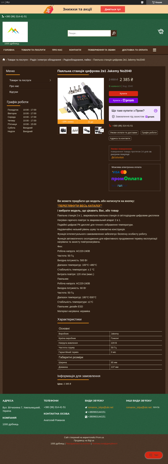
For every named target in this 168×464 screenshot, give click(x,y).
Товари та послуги (33, 50)
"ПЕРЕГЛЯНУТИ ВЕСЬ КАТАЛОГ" (79, 205)
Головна (8, 50)
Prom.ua (100, 437)
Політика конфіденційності (104, 443)
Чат (153, 455)
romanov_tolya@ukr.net (100, 407)
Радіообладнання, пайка (77, 59)
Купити (123, 93)
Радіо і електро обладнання (45, 59)
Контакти (75, 50)
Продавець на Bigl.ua (84, 440)
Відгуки (13, 91)
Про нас (57, 50)
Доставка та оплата (135, 50)
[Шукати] (114, 33)
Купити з (123, 100)
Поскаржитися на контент (78, 443)
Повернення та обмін (101, 50)
